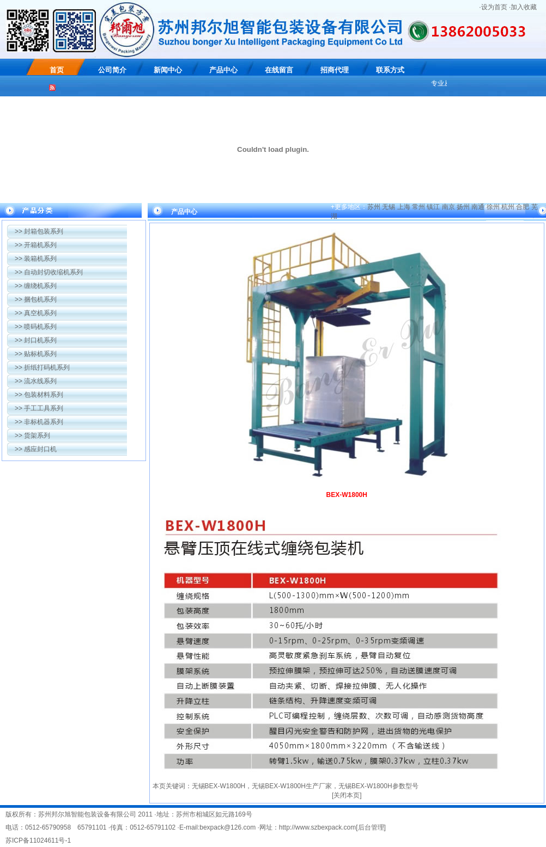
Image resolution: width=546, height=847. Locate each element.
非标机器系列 (39, 422)
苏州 (373, 207)
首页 (57, 70)
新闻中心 (168, 70)
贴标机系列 (36, 354)
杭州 (507, 207)
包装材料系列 (39, 394)
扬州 (463, 207)
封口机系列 (36, 340)
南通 (477, 207)
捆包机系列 (36, 299)
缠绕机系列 (36, 286)
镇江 (433, 207)
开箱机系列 (36, 245)
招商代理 (334, 70)
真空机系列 (36, 313)
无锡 (388, 207)
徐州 (493, 207)
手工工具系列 (39, 408)
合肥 (522, 207)
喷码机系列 (36, 326)
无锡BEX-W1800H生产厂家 (292, 786)
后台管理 (371, 827)
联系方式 (390, 70)
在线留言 (279, 70)
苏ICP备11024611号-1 (38, 840)
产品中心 (223, 70)
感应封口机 (36, 449)
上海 (403, 207)
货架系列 (32, 435)
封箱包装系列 (39, 231)
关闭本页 (346, 795)
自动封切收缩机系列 (49, 272)
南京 (448, 207)
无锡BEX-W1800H (219, 786)
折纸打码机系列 (42, 367)
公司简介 (112, 70)
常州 (418, 207)
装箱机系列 (36, 258)
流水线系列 (36, 381)
